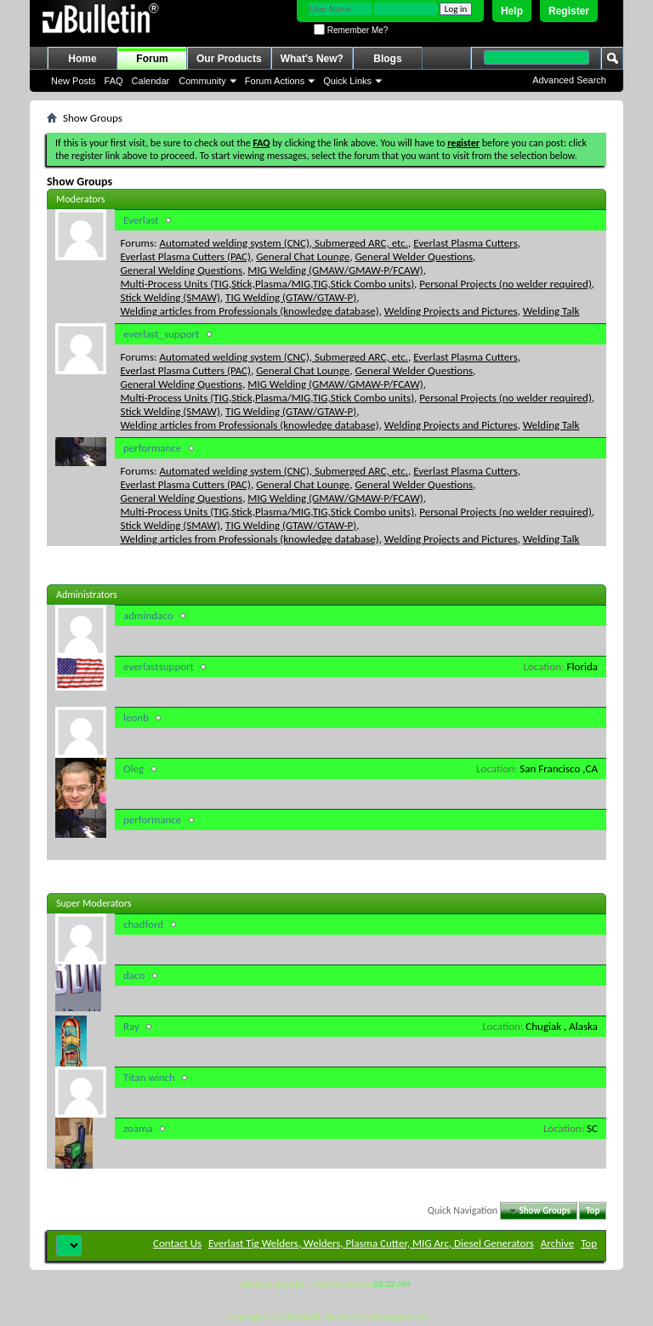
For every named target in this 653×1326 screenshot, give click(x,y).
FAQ (114, 81)
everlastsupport (158, 666)
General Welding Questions (182, 270)
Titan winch (149, 1077)
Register (568, 11)
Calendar (151, 81)
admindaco (148, 615)
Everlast (140, 219)
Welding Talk (551, 310)
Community (202, 81)
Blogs (387, 59)
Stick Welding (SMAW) (170, 297)
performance (152, 447)
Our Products (229, 59)
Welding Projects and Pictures (451, 310)
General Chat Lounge (302, 256)
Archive (557, 1243)
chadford (143, 924)
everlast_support (161, 333)
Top (592, 1210)
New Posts (73, 81)
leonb (136, 717)
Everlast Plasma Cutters (465, 242)
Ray (131, 1026)
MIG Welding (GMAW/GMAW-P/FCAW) (335, 270)
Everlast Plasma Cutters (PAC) (186, 256)
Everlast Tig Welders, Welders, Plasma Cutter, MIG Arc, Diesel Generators (371, 1243)
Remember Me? (351, 30)
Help (512, 11)
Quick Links (347, 81)
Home (82, 59)
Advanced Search (569, 80)
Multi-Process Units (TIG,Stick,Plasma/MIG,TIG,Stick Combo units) (268, 283)
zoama (138, 1128)
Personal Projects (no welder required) (505, 283)
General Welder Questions (414, 256)
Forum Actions (274, 81)
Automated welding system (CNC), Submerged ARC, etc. (283, 242)
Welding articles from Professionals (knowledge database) (250, 310)
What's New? (312, 59)
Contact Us (177, 1243)
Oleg (133, 768)
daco (134, 975)
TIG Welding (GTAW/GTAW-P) (290, 297)
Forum (152, 59)
